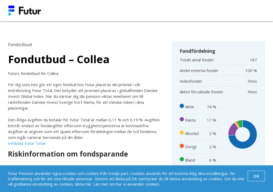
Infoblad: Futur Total (26, 143)
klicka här (83, 184)
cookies (152, 184)
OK (256, 176)
